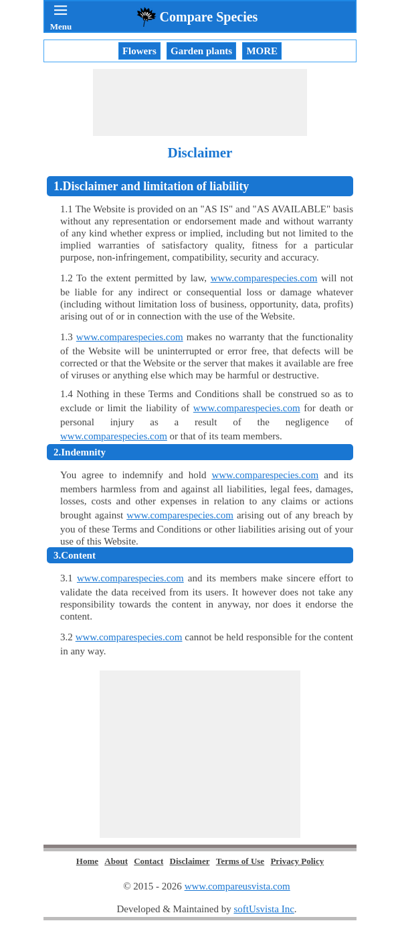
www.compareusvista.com (237, 886)
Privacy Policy (297, 861)
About (116, 861)
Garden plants (201, 51)
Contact (148, 861)
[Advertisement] (200, 102)
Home (87, 861)
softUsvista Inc (263, 909)
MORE (262, 51)
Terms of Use (240, 861)
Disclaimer (190, 861)
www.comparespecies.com (264, 278)
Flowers (139, 51)
